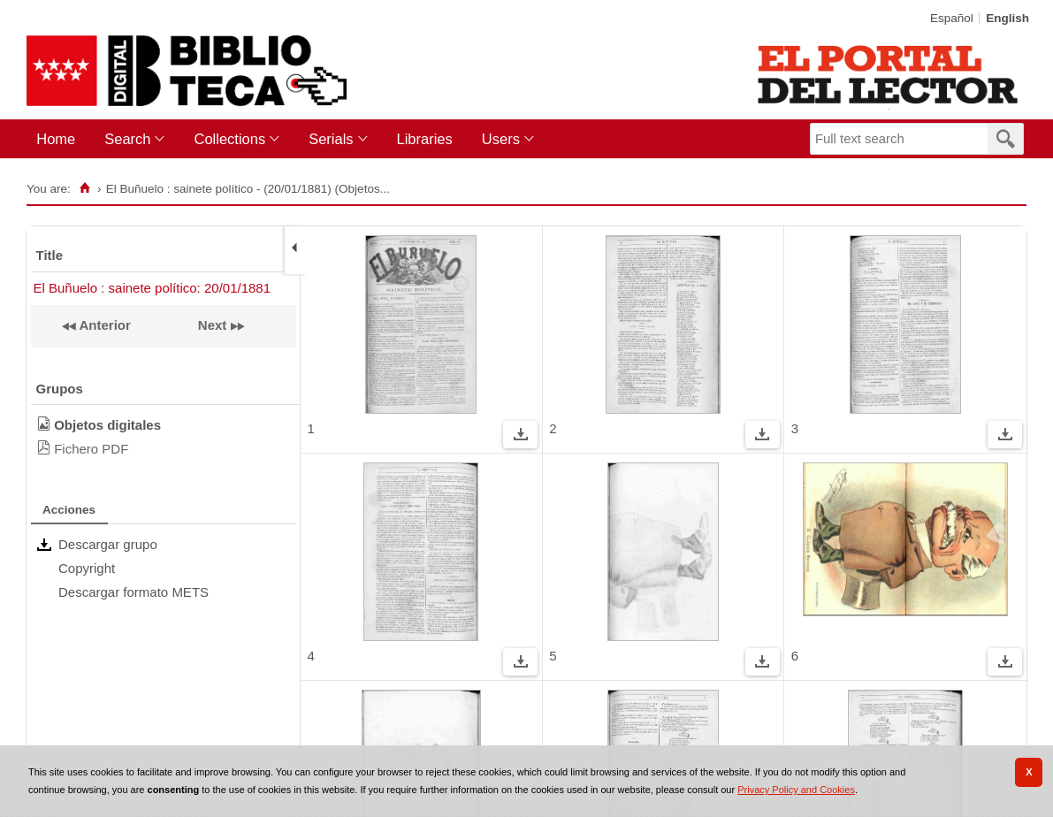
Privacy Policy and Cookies (796, 789)
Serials (331, 139)
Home (55, 139)
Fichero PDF (91, 448)
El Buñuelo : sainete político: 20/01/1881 (152, 287)
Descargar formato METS (133, 591)
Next (213, 324)
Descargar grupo (107, 544)
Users (501, 139)
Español (951, 18)
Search (127, 139)
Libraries (425, 139)
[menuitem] (59, 139)
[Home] (85, 188)
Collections (229, 139)
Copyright (86, 568)
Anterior (103, 324)
